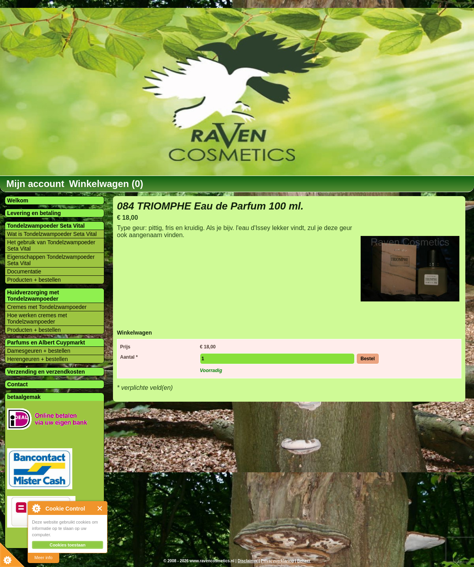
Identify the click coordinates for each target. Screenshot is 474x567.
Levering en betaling (34, 213)
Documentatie (24, 271)
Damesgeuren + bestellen (38, 351)
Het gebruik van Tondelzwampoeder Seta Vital (51, 245)
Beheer (303, 561)
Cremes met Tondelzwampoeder (47, 307)
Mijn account (35, 183)
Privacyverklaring (277, 561)
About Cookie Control (36, 508)
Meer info (43, 557)
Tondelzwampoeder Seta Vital (46, 226)
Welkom (17, 200)
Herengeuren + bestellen (37, 359)
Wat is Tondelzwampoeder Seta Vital (52, 234)
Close (100, 508)
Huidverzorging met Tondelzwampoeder (33, 295)
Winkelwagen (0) (106, 183)
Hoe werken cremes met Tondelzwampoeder (37, 318)
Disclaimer (248, 561)
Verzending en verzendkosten (46, 372)
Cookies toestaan (67, 545)
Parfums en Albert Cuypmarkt (46, 342)
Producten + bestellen (34, 280)
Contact (17, 384)
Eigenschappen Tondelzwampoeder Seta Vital (51, 260)
